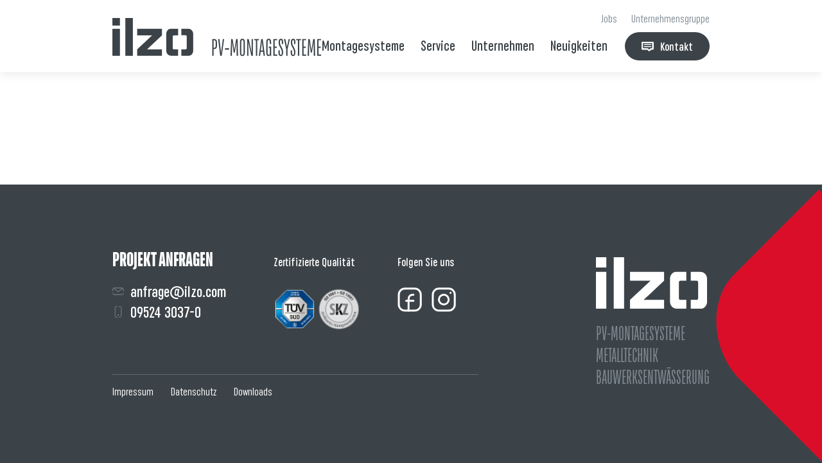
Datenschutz (193, 392)
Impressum (132, 392)
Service (438, 46)
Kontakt (667, 46)
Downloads (253, 392)
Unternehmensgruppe (670, 19)
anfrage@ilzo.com (169, 292)
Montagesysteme (363, 46)
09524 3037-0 (156, 312)
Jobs (609, 19)
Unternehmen (502, 46)
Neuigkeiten (579, 46)
